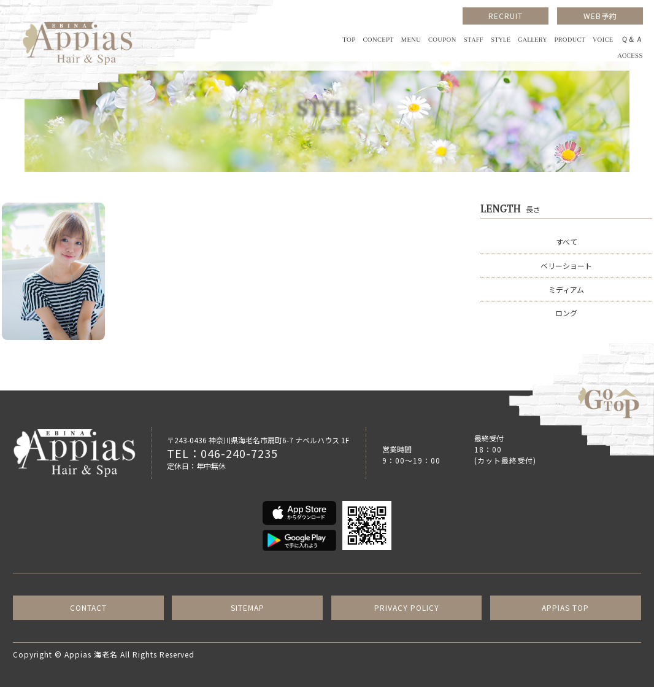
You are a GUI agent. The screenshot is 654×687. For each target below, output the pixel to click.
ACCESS (630, 56)
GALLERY (532, 40)
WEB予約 (600, 15)
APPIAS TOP (565, 607)
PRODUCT (569, 40)
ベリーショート (566, 265)
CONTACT (88, 607)
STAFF (473, 40)
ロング (566, 313)
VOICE (603, 40)
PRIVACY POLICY (406, 607)
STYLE (500, 40)
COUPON (442, 40)
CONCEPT (378, 40)
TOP (348, 40)
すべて (566, 241)
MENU (411, 40)
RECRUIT (505, 15)
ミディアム (566, 289)
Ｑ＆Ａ (632, 40)
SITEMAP (247, 607)
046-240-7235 (239, 453)
